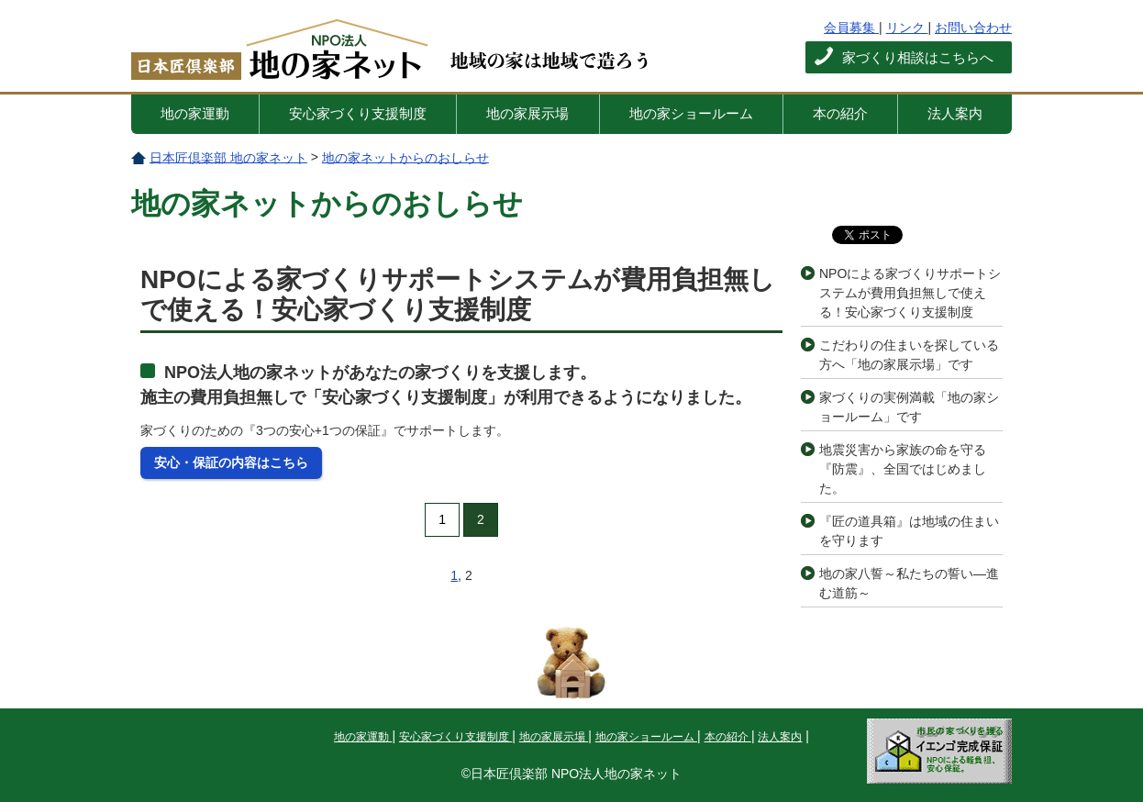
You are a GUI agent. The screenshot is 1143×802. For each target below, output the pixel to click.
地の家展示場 (527, 113)
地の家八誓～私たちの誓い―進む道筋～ (909, 583)
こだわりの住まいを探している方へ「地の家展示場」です (909, 355)
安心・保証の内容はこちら (231, 462)
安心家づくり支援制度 (358, 113)
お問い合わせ (973, 27)
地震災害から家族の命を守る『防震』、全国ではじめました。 (902, 469)
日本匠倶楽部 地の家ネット (326, 52)
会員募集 (851, 27)
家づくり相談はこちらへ (917, 57)
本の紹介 (840, 113)
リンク (907, 27)
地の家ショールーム (691, 113)
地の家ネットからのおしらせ (405, 157)
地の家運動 (195, 113)
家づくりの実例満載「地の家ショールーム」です (909, 407)
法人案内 (954, 113)
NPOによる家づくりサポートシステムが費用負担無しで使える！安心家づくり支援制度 (910, 292)
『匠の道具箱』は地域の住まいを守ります (909, 531)
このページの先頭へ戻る (571, 662)
